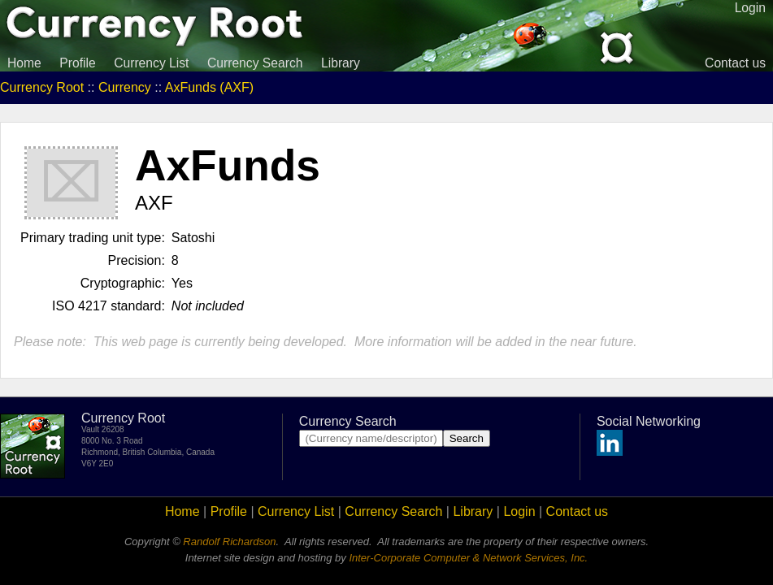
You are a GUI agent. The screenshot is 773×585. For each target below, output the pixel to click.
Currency (124, 87)
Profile (77, 63)
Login (519, 511)
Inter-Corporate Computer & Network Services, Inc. (468, 558)
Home (24, 63)
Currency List (151, 63)
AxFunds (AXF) (209, 87)
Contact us (735, 63)
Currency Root (42, 87)
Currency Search (255, 63)
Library (340, 63)
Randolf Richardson (229, 541)
